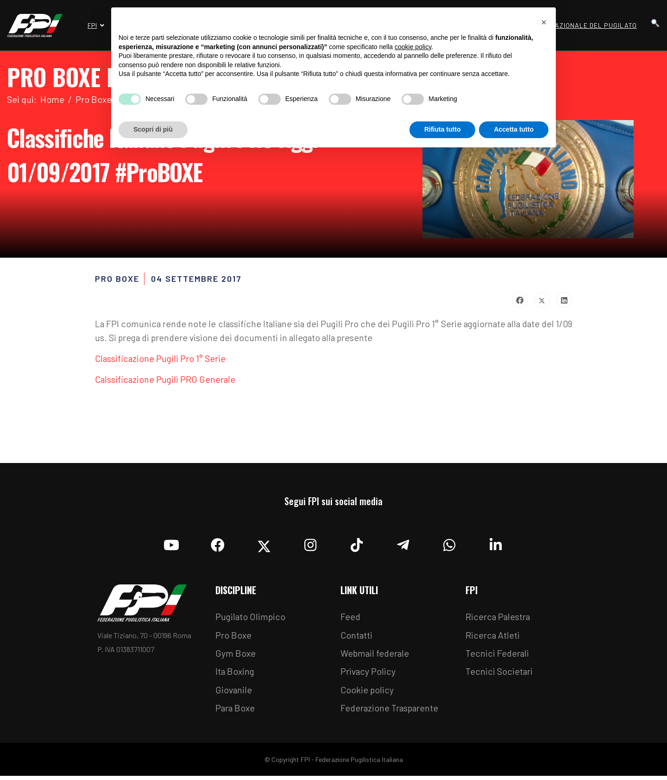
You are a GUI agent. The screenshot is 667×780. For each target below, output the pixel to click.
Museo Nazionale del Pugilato (581, 25)
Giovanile (234, 693)
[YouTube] (171, 545)
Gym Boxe (235, 656)
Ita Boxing (235, 674)
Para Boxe (235, 711)
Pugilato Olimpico (251, 619)
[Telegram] (403, 545)
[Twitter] (264, 545)
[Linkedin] (496, 545)
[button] (543, 22)
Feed (350, 619)
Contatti (356, 637)
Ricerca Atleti (493, 637)
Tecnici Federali (498, 656)
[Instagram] (310, 545)
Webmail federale (376, 656)
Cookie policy (367, 693)
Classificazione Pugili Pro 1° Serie (161, 360)
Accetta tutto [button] (514, 129)
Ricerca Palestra (498, 619)
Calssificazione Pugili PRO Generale (166, 381)
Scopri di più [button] (153, 129)
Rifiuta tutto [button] (442, 129)
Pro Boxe (233, 637)
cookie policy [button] (413, 47)
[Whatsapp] (449, 545)
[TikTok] (357, 545)
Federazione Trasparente (390, 711)
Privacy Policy (368, 674)
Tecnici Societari (500, 674)
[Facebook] (218, 545)
